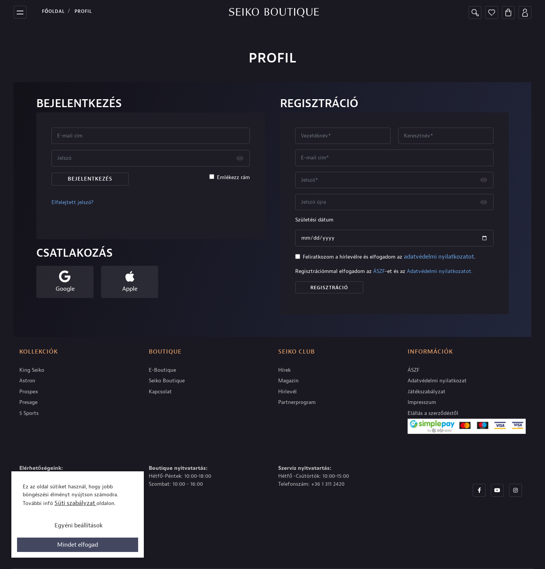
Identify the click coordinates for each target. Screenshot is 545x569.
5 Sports (29, 413)
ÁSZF (379, 271)
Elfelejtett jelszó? (72, 202)
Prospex (28, 391)
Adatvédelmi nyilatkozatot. (439, 271)
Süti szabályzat (75, 503)
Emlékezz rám (233, 177)
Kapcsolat (160, 391)
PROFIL (83, 11)
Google (65, 289)
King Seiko (31, 370)
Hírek (284, 370)
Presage (28, 402)
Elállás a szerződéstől (433, 413)
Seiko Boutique (167, 380)
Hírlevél (287, 391)
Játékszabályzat (426, 391)
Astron (27, 380)
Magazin (288, 380)
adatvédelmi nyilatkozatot (439, 256)
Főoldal (53, 11)
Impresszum (422, 402)
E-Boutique (162, 370)
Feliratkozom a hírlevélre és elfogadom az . (389, 256)
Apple (129, 289)
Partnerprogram (297, 402)
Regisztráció (329, 287)
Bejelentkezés (90, 179)
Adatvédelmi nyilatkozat (437, 380)
